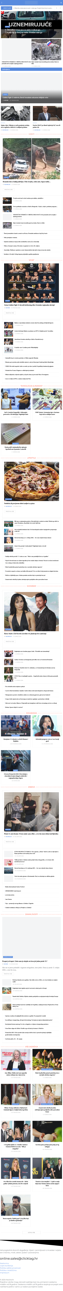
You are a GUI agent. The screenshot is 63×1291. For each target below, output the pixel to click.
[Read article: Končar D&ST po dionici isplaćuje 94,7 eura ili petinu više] (47, 113)
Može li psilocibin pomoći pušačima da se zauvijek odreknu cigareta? (23, 567)
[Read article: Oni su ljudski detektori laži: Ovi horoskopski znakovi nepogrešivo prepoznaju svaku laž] (8, 532)
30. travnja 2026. (16, 1151)
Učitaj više (31, 1232)
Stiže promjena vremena (10, 237)
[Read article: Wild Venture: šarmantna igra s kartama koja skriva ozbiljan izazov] (47, 399)
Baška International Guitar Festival (14, 887)
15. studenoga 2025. (20, 879)
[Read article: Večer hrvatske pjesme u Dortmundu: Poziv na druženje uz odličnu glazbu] (8, 878)
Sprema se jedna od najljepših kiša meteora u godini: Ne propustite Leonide (25, 1016)
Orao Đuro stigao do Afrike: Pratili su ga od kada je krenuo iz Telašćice (24, 1028)
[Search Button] (61, 2)
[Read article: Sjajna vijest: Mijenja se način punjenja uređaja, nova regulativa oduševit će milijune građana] (15, 113)
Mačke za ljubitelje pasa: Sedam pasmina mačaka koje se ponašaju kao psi (25, 575)
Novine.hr (5, 130)
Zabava (8, 829)
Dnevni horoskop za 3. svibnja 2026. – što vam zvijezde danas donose (32, 537)
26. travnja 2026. (16, 1077)
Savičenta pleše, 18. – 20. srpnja (13, 1039)
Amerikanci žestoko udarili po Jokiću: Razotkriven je (28, 339)
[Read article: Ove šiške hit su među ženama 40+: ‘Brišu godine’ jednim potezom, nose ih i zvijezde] (16, 1168)
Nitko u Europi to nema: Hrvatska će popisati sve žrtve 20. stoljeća (22, 246)
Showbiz (8, 629)
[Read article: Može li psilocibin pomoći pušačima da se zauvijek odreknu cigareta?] (47, 1059)
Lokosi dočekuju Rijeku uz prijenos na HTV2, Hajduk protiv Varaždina (33, 331)
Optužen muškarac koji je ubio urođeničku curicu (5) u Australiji (21, 241)
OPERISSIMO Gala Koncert (13, 891)
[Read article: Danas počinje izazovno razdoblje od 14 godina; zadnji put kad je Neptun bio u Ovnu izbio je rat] (6, 1007)
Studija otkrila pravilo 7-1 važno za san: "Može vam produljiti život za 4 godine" (27, 556)
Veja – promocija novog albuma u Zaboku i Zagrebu (19, 903)
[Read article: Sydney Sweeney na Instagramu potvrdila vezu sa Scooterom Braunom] (8, 662)
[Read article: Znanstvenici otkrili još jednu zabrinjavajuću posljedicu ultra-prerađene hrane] (47, 1094)
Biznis (3, 122)
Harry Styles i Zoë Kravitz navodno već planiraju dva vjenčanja (25, 634)
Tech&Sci (15, 408)
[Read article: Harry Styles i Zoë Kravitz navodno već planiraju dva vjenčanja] (31, 611)
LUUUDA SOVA (9, 895)
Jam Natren (8, 899)
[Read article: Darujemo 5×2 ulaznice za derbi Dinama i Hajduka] (16, 725)
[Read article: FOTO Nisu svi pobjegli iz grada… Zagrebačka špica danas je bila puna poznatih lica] (8, 678)
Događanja (15, 735)
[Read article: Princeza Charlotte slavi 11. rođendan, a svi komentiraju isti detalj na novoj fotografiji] (8, 670)
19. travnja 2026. (14, 100)
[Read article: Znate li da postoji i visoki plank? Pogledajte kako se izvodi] (8, 548)
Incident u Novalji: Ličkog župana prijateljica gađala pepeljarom (21, 254)
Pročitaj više (9, 189)
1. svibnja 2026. (15, 452)
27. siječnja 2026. (17, 990)
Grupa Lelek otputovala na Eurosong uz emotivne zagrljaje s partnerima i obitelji (27, 699)
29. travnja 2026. (16, 1112)
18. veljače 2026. (17, 984)
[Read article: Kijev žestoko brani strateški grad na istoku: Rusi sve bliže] (46, 49)
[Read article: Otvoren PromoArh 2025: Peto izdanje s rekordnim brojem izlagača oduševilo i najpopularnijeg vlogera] (16, 760)
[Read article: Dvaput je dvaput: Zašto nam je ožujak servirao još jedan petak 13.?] (31, 938)
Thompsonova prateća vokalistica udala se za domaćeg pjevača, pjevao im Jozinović (27, 695)
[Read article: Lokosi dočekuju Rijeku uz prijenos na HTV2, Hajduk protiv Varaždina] (8, 333)
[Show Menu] (1, 2)
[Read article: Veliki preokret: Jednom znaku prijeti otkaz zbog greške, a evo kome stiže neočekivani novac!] (8, 862)
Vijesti (7, 26)
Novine (6, 100)
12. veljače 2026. (19, 856)
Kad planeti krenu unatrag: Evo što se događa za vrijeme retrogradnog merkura (26, 1024)
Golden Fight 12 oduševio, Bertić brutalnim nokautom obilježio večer (25, 97)
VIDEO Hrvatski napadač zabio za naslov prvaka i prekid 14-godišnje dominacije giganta (29, 366)
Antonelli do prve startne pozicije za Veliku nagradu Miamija (21, 358)
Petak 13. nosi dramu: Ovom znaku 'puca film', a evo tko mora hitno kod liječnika (31, 834)
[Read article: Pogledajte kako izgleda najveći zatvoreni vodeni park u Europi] (6, 990)
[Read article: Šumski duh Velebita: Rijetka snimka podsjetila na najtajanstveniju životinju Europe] (6, 999)
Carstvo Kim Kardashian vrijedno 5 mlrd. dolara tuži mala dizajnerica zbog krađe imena (29, 690)
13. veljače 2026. (17, 836)
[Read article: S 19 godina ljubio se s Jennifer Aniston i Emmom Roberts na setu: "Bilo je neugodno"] (16, 1131)
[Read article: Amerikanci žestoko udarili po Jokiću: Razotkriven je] (8, 341)
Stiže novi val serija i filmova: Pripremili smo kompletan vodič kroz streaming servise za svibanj (31, 703)
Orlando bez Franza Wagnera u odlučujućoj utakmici (19, 370)
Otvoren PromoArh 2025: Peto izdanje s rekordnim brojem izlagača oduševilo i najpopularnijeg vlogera (16, 776)
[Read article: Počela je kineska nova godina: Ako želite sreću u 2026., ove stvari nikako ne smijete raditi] (6, 982)
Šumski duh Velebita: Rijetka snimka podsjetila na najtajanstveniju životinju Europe (35, 996)
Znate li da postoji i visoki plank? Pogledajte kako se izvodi (30, 546)
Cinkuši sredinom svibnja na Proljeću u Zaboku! (18, 907)
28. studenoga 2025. (16, 743)
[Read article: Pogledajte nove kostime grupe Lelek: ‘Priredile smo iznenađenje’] (8, 654)
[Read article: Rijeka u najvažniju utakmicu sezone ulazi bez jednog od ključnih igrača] (8, 325)
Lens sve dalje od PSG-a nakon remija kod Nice (18, 378)
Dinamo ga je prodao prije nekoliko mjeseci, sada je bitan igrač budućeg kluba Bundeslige (29, 362)
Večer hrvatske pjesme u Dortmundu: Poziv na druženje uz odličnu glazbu (34, 876)
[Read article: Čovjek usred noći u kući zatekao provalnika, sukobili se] (7, 200)
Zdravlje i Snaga (47, 1069)
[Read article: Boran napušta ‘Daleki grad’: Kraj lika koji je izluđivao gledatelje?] (16, 1205)
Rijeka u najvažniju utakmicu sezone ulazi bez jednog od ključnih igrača (33, 323)
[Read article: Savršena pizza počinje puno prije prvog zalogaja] (47, 1131)
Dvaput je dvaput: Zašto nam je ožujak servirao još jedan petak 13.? (24, 961)
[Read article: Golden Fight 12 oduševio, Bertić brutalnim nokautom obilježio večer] (31, 88)
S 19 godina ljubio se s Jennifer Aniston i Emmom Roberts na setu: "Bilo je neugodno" (16, 1146)
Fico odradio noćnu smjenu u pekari (15, 686)
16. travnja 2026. (15, 307)
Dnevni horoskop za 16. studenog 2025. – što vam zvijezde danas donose (33, 868)
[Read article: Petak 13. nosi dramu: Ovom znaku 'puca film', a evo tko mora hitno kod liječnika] (31, 811)
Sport (7, 300)
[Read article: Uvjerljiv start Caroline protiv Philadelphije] (8, 350)
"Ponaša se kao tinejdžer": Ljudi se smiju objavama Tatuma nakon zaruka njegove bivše (47, 1183)
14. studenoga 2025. (47, 743)
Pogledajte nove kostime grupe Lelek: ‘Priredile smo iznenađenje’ (32, 651)
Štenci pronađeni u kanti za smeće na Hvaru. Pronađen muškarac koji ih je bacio (25, 233)
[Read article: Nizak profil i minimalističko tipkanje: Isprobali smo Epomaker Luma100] (16, 433)
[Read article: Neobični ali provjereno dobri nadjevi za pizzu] (31, 481)
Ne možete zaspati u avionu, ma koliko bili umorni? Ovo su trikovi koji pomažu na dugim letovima (31, 571)
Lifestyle (8, 499)
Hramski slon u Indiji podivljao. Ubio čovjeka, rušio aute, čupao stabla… (27, 182)
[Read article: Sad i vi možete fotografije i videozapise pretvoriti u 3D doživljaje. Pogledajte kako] (16, 399)
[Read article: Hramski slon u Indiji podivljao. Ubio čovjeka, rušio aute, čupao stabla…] (31, 158)
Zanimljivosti (8, 957)
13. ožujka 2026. (13, 964)
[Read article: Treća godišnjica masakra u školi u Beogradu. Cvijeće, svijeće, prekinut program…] (7, 209)
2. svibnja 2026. (45, 130)
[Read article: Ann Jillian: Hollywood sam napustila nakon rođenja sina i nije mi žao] (16, 1059)
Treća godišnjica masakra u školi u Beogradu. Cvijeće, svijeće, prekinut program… (35, 206)
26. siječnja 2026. (17, 999)
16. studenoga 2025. (20, 870)
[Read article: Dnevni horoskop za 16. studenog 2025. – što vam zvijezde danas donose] (8, 870)
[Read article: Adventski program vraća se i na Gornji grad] (47, 725)
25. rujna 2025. (15, 780)
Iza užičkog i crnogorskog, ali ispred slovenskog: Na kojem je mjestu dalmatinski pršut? (28, 1020)
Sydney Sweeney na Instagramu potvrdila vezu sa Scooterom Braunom (33, 659)
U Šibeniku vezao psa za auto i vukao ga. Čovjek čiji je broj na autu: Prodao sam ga (37, 8)
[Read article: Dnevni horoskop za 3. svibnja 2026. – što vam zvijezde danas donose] (8, 540)
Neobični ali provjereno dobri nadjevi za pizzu (19, 503)
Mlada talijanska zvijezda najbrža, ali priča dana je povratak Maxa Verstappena (27, 374)
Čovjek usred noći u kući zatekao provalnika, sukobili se (28, 198)
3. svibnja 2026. (13, 130)
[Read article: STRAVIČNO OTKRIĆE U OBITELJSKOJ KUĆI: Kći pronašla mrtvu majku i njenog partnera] (17, 49)
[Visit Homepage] (31, 2)
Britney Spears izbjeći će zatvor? (14, 707)
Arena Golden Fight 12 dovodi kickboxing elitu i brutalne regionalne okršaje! (29, 305)
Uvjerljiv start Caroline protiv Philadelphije (26, 347)
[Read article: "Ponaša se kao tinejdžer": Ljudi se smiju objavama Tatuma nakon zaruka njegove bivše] (47, 1168)
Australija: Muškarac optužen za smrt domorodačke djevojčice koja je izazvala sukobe (27, 250)
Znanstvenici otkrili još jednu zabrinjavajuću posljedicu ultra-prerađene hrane (26, 579)
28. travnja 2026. (47, 1188)
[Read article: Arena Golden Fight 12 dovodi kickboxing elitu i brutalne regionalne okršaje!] (31, 283)
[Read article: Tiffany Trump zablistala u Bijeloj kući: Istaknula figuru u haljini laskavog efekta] (16, 1094)
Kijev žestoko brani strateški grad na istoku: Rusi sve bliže (29, 223)
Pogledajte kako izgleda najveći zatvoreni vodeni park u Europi (30, 988)
